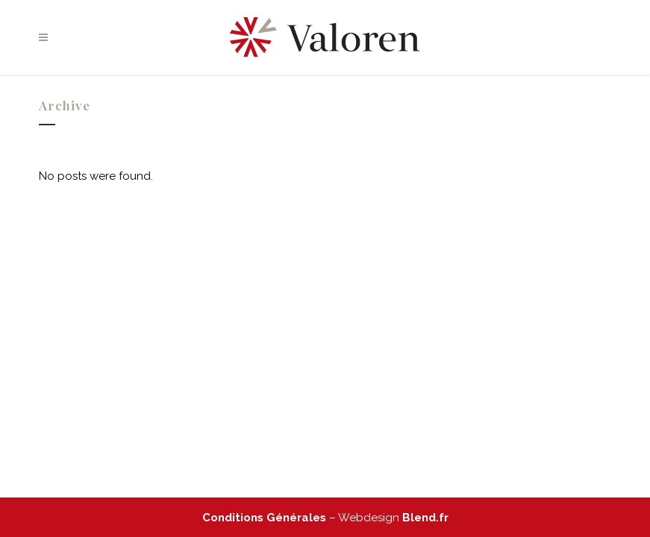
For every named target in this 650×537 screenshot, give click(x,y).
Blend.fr (425, 517)
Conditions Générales (264, 517)
